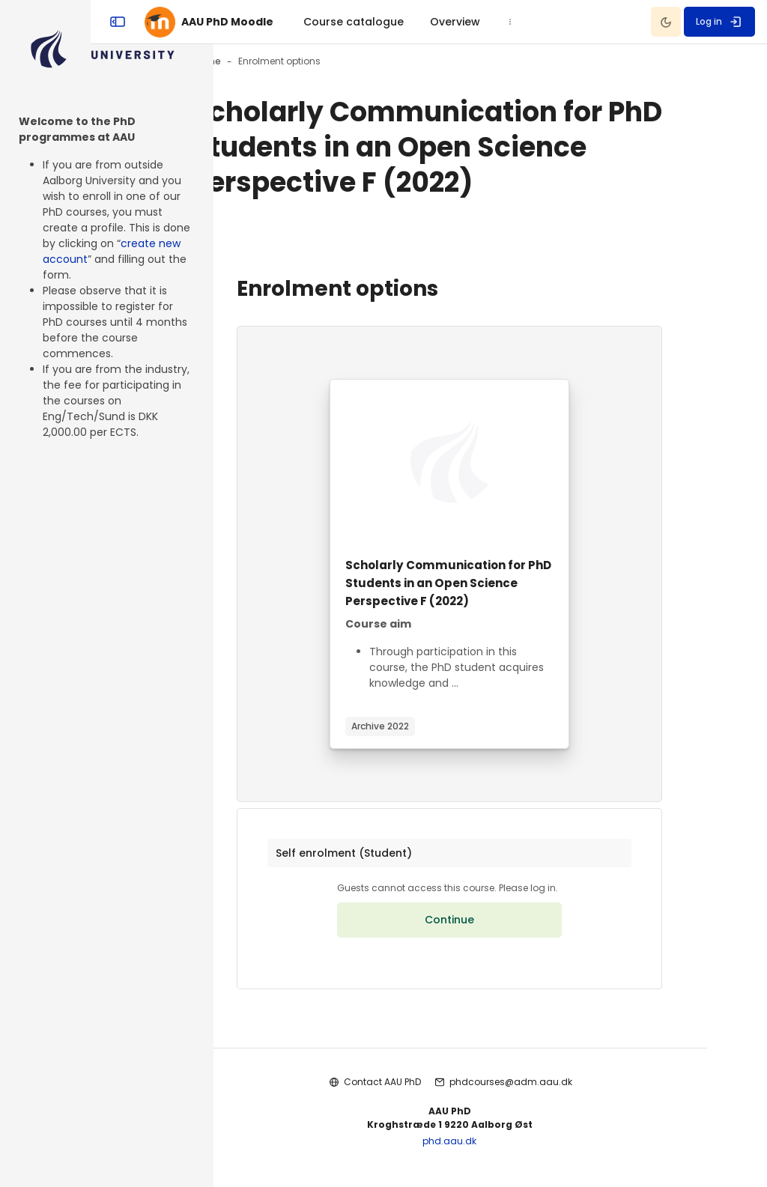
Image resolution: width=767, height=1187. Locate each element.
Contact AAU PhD (422, 1090)
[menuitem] (430, 22)
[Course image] (491, 462)
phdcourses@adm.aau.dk (551, 1090)
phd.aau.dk (491, 1150)
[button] (490, 857)
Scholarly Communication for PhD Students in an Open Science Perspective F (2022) (490, 583)
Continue (490, 928)
